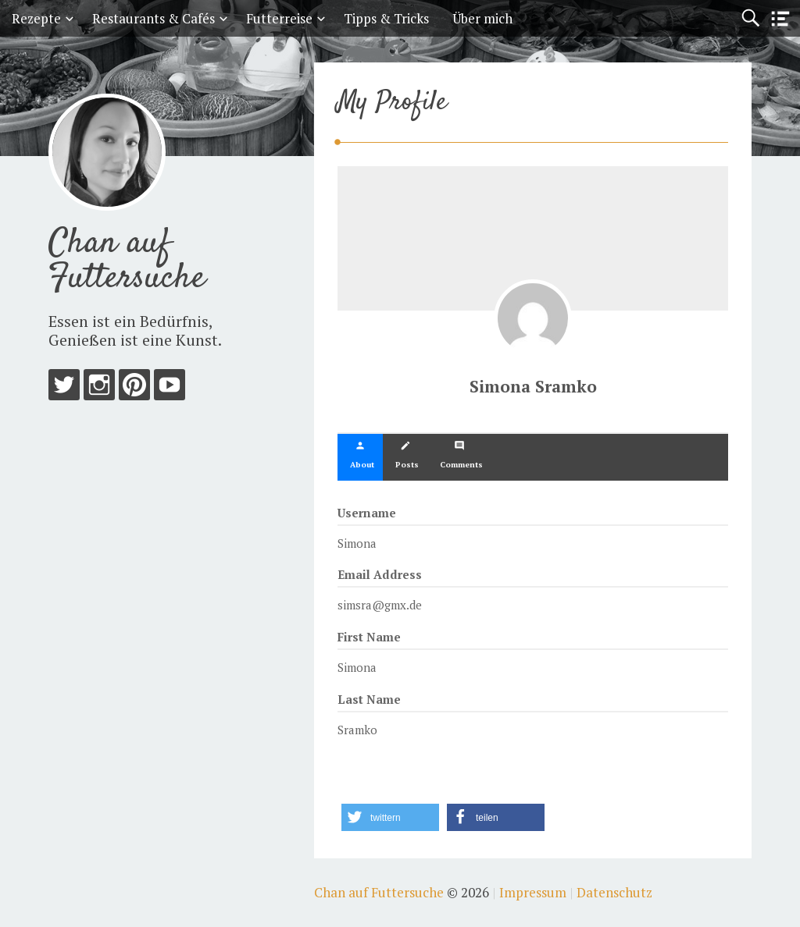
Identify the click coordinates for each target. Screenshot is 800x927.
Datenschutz (614, 892)
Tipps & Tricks (386, 18)
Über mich (482, 18)
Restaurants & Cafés (153, 18)
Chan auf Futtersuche (126, 261)
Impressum (532, 892)
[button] (390, 817)
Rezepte (36, 18)
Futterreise (279, 18)
